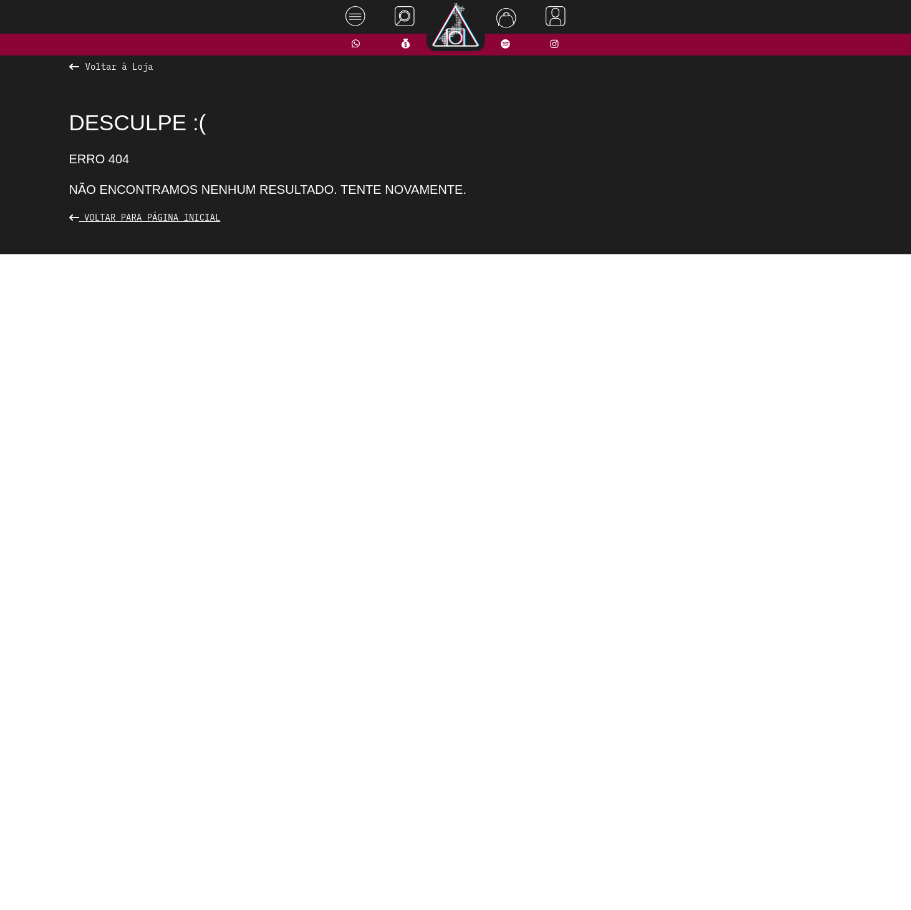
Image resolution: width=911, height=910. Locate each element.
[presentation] (223, 406)
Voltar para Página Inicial (145, 217)
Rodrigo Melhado (847, 881)
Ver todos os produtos (455, 574)
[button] (403, 550)
